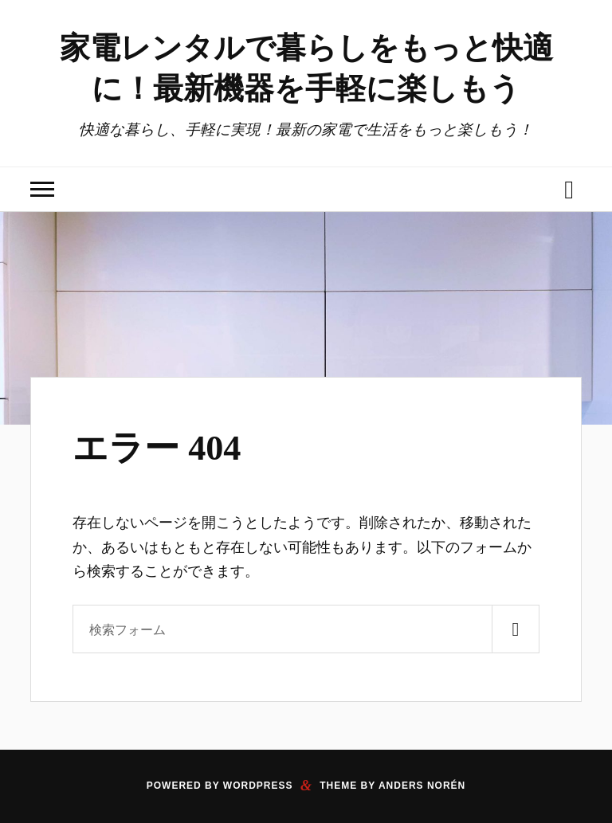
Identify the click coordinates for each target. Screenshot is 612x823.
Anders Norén (422, 785)
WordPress (258, 785)
